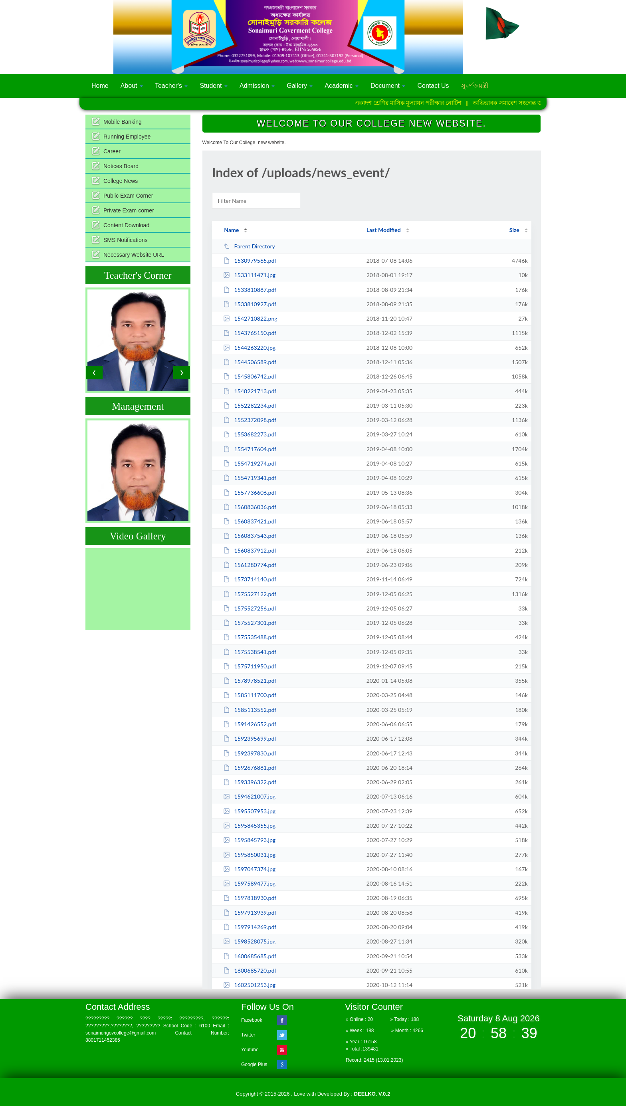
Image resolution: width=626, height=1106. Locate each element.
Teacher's (171, 85)
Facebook (251, 1020)
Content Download (126, 225)
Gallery (300, 85)
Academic (342, 85)
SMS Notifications (125, 240)
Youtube (250, 1049)
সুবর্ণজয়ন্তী (475, 85)
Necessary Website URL (133, 255)
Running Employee (127, 136)
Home (100, 85)
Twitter (248, 1035)
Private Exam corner (128, 210)
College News (120, 181)
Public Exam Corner (128, 195)
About (132, 85)
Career (112, 151)
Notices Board (121, 166)
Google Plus (254, 1064)
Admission (257, 85)
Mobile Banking (122, 122)
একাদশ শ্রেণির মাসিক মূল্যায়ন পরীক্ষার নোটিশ (431, 103)
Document (387, 85)
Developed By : (353, 1094)
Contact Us (433, 85)
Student (214, 85)
